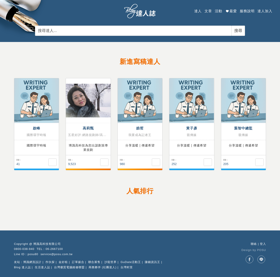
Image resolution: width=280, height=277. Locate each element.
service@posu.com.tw (56, 254)
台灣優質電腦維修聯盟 (69, 267)
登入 (263, 244)
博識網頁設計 (32, 262)
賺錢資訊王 (152, 262)
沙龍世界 (110, 262)
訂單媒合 (78, 262)
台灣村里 (127, 267)
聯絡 (254, 244)
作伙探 (50, 262)
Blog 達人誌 (22, 267)
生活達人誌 (42, 267)
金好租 (63, 262)
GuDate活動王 (131, 262)
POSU (261, 250)
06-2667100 (54, 249)
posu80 (33, 254)
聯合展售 (94, 262)
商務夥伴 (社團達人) (102, 267)
